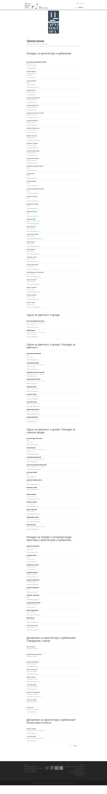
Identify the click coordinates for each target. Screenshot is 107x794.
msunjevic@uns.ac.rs (35, 682)
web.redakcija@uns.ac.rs (78, 784)
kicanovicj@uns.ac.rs (34, 638)
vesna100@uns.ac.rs (34, 561)
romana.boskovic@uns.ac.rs (36, 478)
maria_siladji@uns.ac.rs (35, 209)
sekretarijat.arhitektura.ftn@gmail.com (75, 780)
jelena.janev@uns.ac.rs (35, 407)
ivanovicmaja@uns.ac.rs (35, 537)
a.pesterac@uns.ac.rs (35, 453)
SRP (77, 3)
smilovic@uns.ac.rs (34, 749)
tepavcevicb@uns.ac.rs (35, 593)
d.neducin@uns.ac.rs (34, 585)
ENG (83, 3)
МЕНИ (81, 7)
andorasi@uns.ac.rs (34, 430)
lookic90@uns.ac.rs (34, 720)
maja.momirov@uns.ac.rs (35, 262)
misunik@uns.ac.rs (34, 384)
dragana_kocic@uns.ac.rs (36, 690)
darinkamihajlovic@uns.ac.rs (36, 422)
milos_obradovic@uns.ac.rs (36, 623)
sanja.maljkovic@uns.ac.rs (36, 415)
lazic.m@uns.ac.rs (34, 570)
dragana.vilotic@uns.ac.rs (36, 522)
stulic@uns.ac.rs (33, 578)
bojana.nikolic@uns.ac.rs (35, 507)
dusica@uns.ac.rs (34, 742)
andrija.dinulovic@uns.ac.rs (36, 530)
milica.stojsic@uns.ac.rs (35, 515)
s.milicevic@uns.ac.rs (35, 368)
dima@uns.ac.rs (33, 615)
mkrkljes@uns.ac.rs (34, 133)
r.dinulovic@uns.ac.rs (35, 470)
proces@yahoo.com (34, 392)
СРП (80, 3)
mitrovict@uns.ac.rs (34, 697)
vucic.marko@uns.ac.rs (35, 631)
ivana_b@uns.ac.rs (34, 600)
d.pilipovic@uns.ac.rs (35, 675)
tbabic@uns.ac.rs (34, 485)
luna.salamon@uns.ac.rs (35, 462)
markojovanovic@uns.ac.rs (36, 608)
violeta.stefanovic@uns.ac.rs (36, 705)
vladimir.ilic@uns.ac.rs (35, 399)
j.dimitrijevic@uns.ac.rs (35, 377)
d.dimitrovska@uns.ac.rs (35, 493)
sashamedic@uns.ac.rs (35, 95)
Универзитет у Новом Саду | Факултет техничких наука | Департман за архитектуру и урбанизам (53, 791)
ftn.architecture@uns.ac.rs (78, 778)
